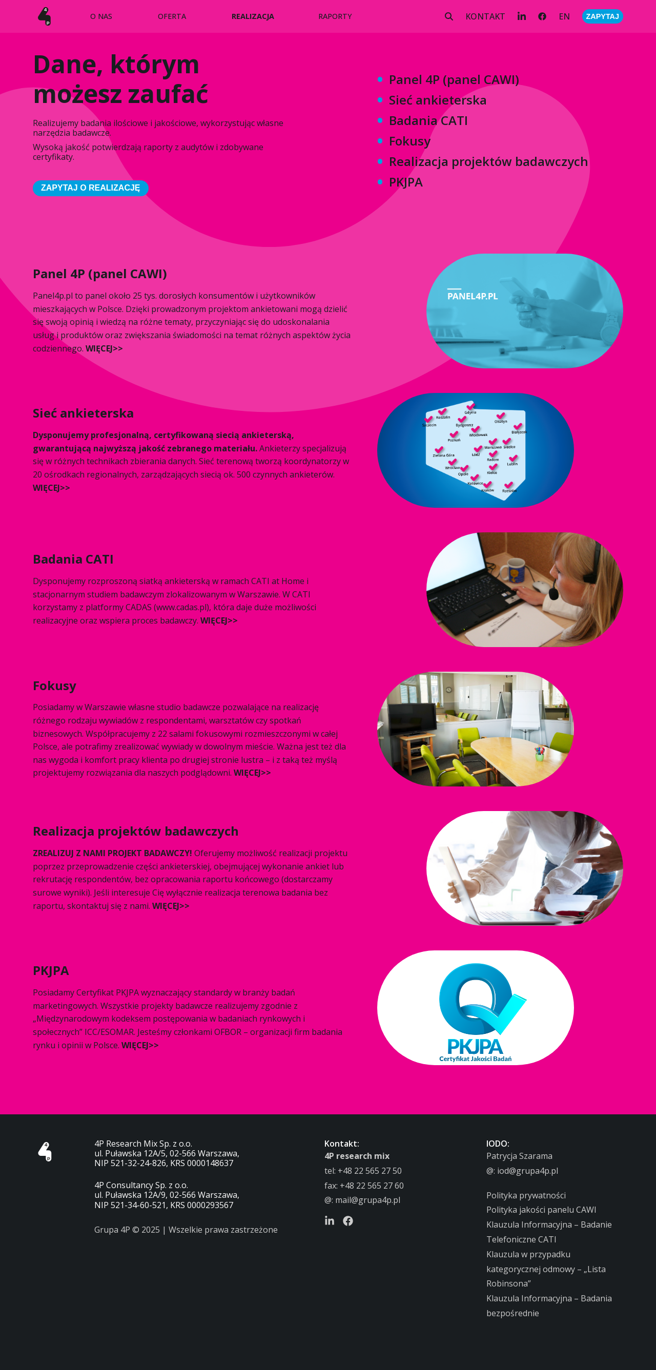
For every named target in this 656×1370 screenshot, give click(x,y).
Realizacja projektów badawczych (488, 161)
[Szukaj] (449, 16)
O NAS (101, 16)
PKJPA (406, 181)
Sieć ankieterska (438, 99)
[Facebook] (542, 16)
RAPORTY (335, 16)
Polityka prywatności (526, 1195)
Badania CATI (428, 120)
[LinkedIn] (522, 16)
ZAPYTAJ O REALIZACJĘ (90, 187)
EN (564, 16)
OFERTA (172, 16)
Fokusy (409, 140)
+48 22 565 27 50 (370, 1170)
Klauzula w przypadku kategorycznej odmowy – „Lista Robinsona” (546, 1269)
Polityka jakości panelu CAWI (541, 1209)
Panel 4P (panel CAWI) (454, 79)
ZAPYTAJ (603, 16)
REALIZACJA (253, 16)
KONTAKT (485, 16)
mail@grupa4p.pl (367, 1200)
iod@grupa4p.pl (527, 1170)
